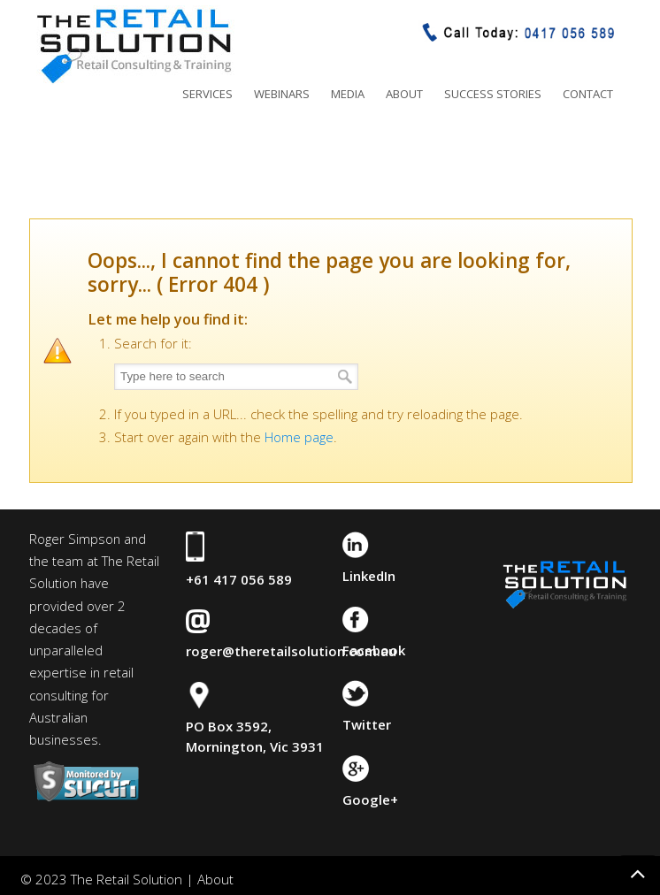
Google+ (370, 799)
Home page (299, 437)
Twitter (366, 724)
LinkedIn (368, 576)
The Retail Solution (133, 45)
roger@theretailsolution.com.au (291, 651)
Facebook (373, 650)
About (215, 879)
